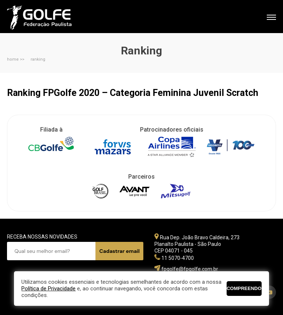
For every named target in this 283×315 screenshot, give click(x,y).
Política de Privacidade (48, 288)
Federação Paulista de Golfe (46, 17)
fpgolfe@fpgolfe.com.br (189, 269)
